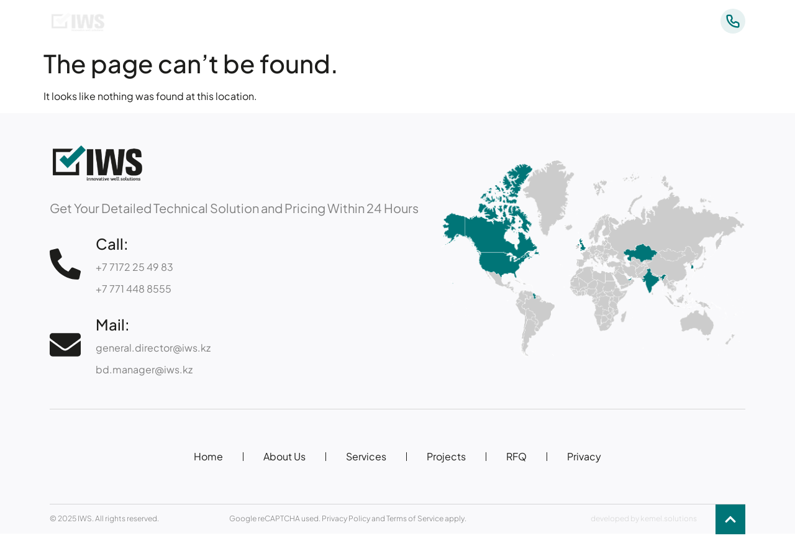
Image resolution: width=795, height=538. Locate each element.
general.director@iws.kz (153, 347)
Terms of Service (414, 518)
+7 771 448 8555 (133, 288)
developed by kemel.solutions (644, 518)
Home (208, 456)
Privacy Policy (346, 518)
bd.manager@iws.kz (144, 369)
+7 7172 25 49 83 (134, 266)
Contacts (649, 21)
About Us (450, 21)
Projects (582, 21)
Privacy (584, 456)
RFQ (516, 456)
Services (517, 21)
